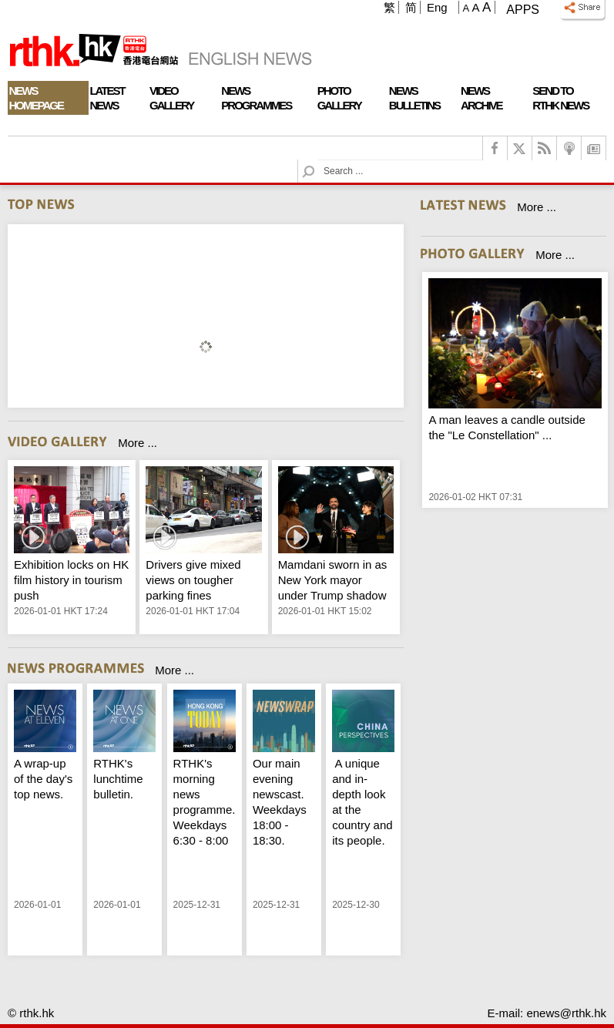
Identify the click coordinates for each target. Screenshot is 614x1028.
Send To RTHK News (560, 98)
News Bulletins (414, 98)
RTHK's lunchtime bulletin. (118, 779)
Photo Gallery (339, 98)
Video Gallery (171, 98)
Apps (522, 9)
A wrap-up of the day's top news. (43, 779)
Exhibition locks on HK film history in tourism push (71, 580)
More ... (137, 442)
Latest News (106, 98)
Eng (437, 7)
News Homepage (36, 98)
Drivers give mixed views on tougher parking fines (193, 580)
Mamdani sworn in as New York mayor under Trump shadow (333, 580)
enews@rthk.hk (566, 1013)
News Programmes (256, 98)
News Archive (481, 98)
